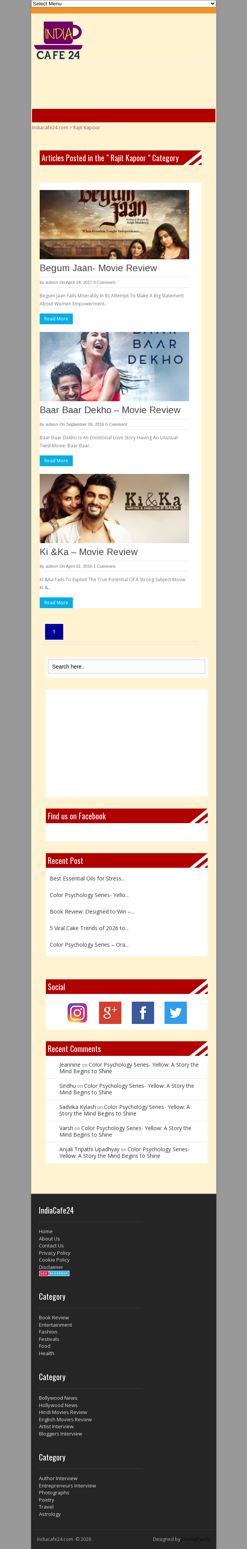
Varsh (66, 1128)
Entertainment (55, 1324)
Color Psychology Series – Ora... (89, 944)
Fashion (48, 1331)
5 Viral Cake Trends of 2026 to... (89, 928)
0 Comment (104, 282)
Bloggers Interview (60, 1433)
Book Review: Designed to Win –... (92, 911)
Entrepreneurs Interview (67, 1485)
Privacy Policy (55, 1252)
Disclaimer (51, 1267)
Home (46, 1231)
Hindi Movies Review (63, 1412)
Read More (56, 318)
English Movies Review (65, 1419)
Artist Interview (56, 1426)
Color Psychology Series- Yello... (89, 895)
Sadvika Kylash (77, 1106)
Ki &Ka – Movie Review (89, 552)
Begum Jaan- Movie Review (98, 268)
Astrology (50, 1514)
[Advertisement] (127, 743)
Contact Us (51, 1245)
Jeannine (70, 1064)
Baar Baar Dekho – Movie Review (110, 410)
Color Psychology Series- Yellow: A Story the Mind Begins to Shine (129, 1068)
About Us (49, 1238)
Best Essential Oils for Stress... (87, 878)
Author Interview (58, 1478)
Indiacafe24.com (50, 127)
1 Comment (104, 566)
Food (44, 1345)
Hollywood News (58, 1405)
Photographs (54, 1492)
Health (46, 1353)
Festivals (49, 1339)
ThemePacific (195, 1539)
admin (51, 282)
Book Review (54, 1317)
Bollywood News (58, 1397)
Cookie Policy (54, 1259)
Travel (46, 1506)
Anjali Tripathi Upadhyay (89, 1149)
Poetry (46, 1499)
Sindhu (67, 1085)
